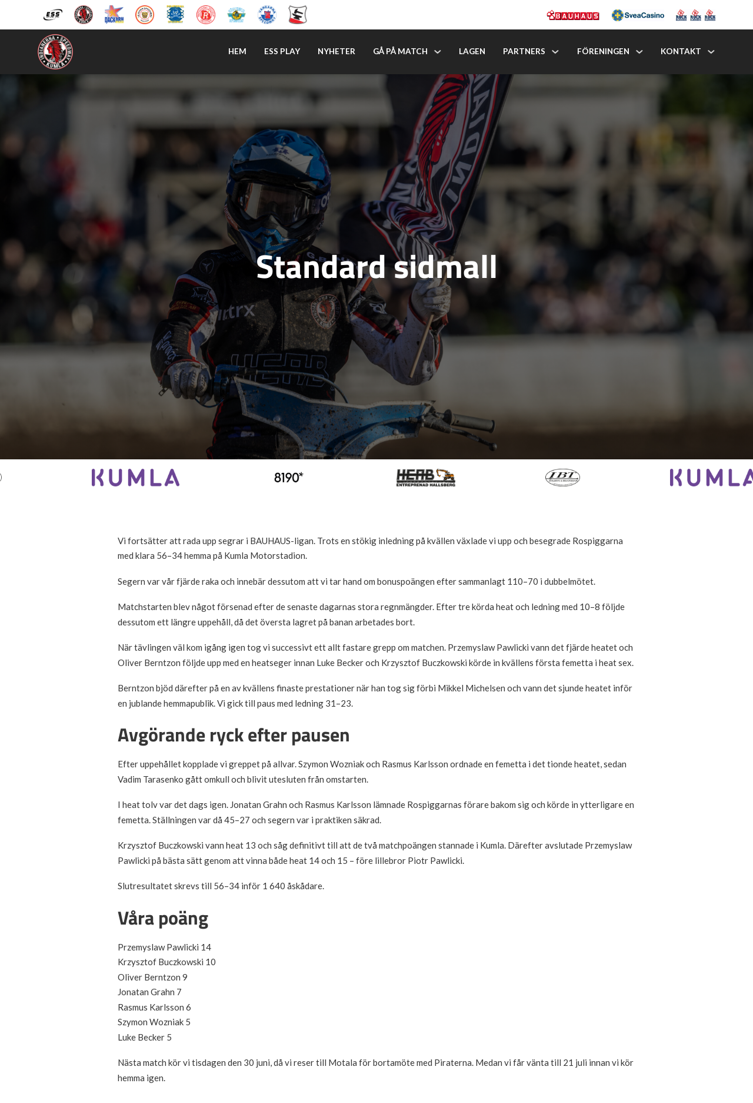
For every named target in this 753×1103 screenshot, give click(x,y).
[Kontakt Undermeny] (711, 52)
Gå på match (400, 51)
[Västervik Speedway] (236, 13)
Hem (237, 51)
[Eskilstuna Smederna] (297, 13)
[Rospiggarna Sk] (205, 13)
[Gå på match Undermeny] (438, 52)
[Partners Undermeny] (555, 52)
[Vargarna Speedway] (267, 13)
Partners (524, 51)
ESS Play (282, 51)
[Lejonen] (144, 13)
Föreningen (603, 51)
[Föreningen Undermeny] (639, 52)
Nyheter (336, 51)
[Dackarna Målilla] (114, 13)
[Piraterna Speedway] (175, 13)
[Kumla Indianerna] (83, 13)
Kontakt (681, 51)
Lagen (472, 51)
